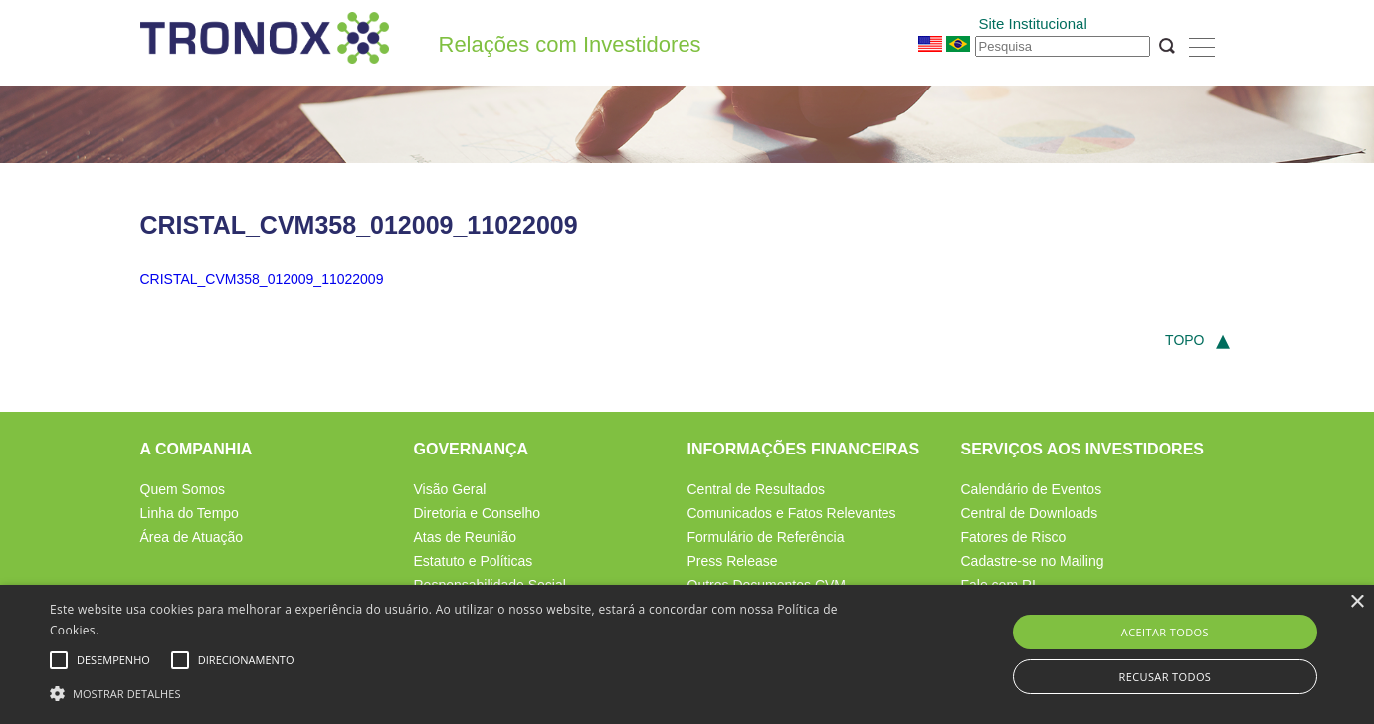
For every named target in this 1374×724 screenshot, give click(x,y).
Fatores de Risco (1014, 537)
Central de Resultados (756, 489)
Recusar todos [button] (1164, 676)
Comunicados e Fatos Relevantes (791, 513)
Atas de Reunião (465, 537)
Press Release (732, 561)
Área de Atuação (192, 537)
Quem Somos (183, 489)
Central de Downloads (1029, 513)
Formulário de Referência (766, 537)
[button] (464, 691)
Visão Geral (450, 489)
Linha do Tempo (189, 513)
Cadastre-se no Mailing (1032, 561)
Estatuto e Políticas (473, 561)
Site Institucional (1033, 23)
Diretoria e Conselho (477, 513)
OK (1167, 46)
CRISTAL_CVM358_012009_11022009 (262, 279)
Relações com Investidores (570, 45)
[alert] (687, 654)
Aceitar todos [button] (1165, 632)
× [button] (1356, 602)
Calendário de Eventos (1031, 489)
